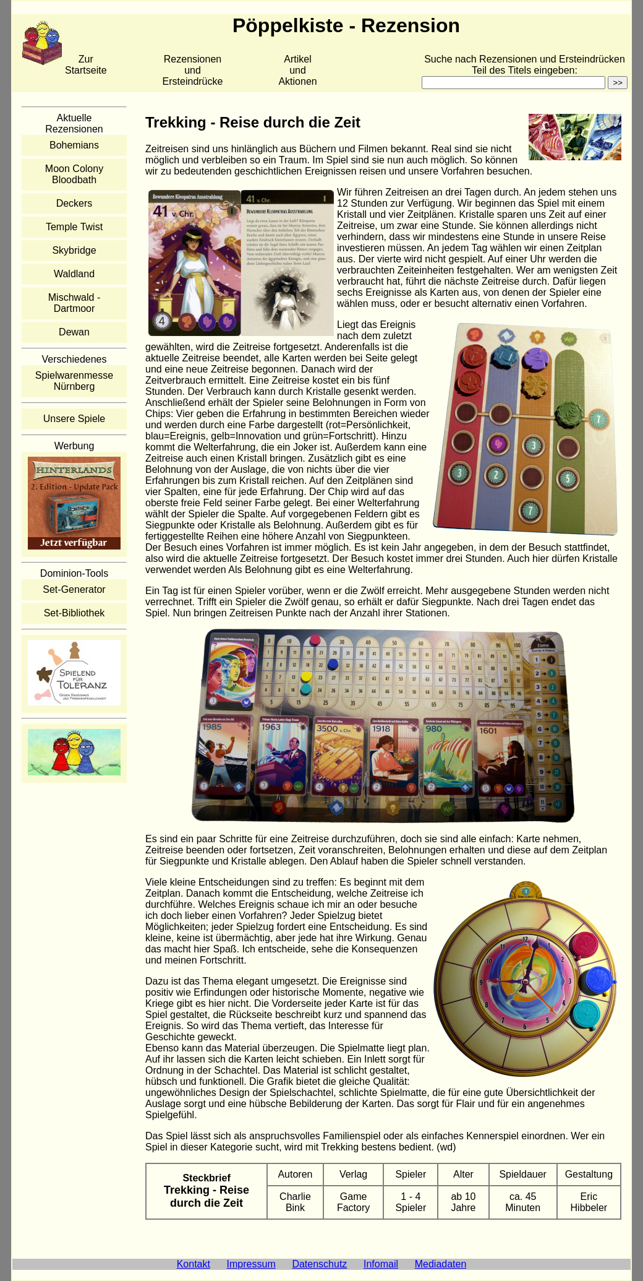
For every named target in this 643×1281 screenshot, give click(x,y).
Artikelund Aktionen (297, 70)
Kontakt (193, 1264)
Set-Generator (74, 589)
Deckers (74, 203)
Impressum (251, 1264)
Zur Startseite (86, 64)
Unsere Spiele (74, 418)
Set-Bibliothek (74, 613)
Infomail (381, 1264)
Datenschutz (319, 1264)
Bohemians (74, 145)
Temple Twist (74, 227)
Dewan (74, 332)
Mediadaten (441, 1264)
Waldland (74, 274)
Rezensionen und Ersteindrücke (193, 70)
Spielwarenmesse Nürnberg (74, 381)
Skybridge (74, 250)
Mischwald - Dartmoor (74, 303)
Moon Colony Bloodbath (74, 174)
